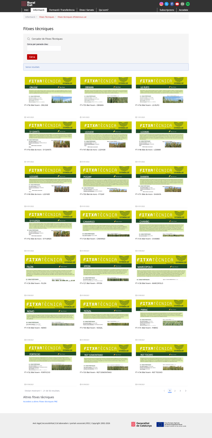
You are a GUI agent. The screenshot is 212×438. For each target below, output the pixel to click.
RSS (88, 423)
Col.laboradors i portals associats (70, 423)
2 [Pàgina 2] (174, 390)
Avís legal (37, 423)
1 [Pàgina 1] (169, 390)
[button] (26, 10)
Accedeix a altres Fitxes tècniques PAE (40, 401)
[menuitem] (62, 10)
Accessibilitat (48, 423)
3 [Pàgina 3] (180, 390)
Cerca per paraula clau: (37, 44)
